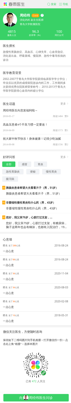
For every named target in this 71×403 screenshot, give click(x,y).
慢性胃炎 (51, 171)
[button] (53, 4)
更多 (63, 103)
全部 (8, 164)
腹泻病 (10, 179)
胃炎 (40, 164)
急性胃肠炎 (13, 171)
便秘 (33, 171)
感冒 (24, 164)
